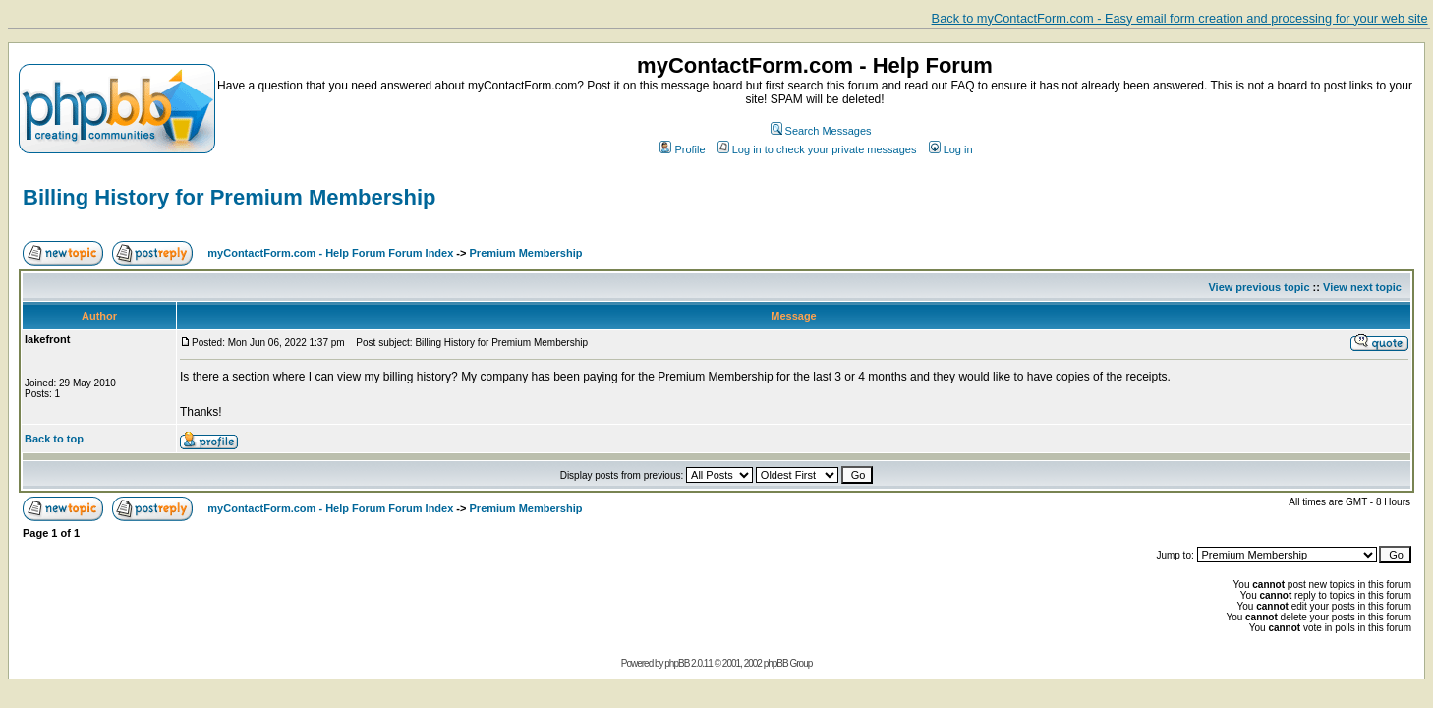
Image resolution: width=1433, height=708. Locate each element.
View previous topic (1258, 287)
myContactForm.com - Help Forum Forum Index (330, 253)
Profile (682, 149)
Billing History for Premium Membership (229, 197)
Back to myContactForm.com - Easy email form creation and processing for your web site (1180, 18)
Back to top (54, 438)
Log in (951, 149)
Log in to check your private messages (817, 149)
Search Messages (821, 131)
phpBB (676, 663)
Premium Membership (526, 253)
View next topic (1362, 287)
